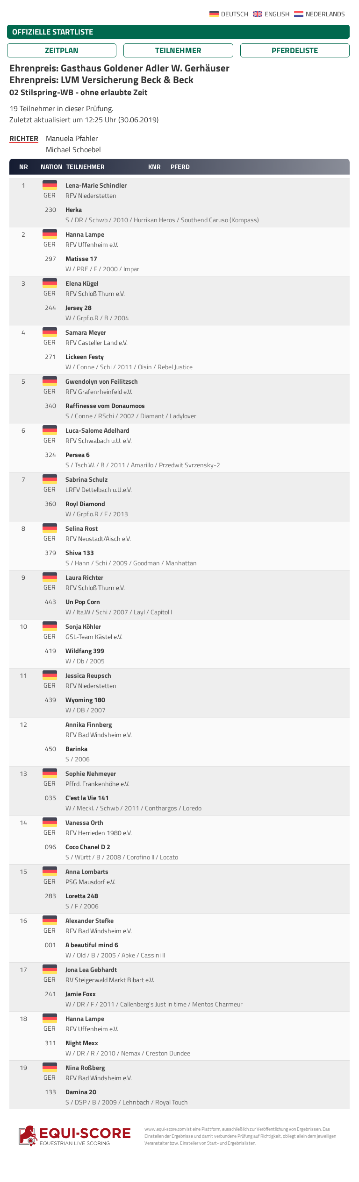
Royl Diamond (86, 504)
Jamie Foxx (81, 994)
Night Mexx (82, 1043)
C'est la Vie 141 (87, 798)
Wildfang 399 (85, 651)
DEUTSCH (234, 14)
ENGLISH (277, 14)
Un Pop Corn (83, 602)
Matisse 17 (82, 258)
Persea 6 (78, 455)
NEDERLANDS (325, 14)
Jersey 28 (79, 308)
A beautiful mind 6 (92, 945)
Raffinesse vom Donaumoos (105, 406)
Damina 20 (81, 1092)
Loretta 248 (82, 896)
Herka (74, 209)
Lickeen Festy (85, 357)
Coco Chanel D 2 (88, 847)
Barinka (77, 749)
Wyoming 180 (86, 700)
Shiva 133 (80, 553)
